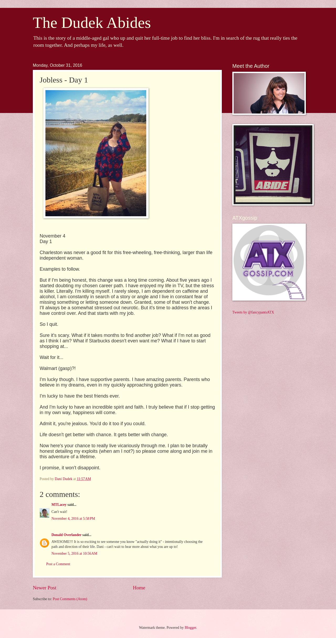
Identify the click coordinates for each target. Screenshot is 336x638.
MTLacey (58, 505)
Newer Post (44, 587)
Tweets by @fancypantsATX (253, 312)
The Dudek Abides (92, 22)
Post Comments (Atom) (70, 599)
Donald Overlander (66, 535)
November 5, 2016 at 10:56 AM (74, 553)
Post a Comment (58, 564)
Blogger (190, 628)
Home (139, 587)
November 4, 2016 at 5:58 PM (73, 519)
